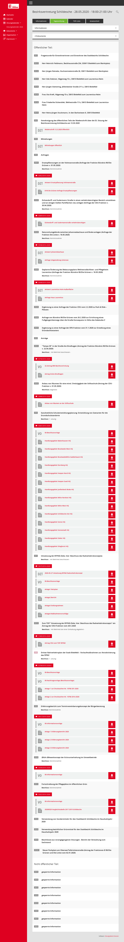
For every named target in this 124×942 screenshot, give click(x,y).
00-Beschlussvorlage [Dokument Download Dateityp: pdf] (52, 433)
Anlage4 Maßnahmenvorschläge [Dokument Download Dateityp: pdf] (56, 614)
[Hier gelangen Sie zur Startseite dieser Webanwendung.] (13, 6)
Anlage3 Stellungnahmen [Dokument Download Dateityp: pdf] (54, 606)
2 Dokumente (40, 36)
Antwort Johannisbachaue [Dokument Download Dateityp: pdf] (54, 252)
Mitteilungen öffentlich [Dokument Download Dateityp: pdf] (53, 145)
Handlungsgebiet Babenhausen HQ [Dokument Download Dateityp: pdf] (58, 441)
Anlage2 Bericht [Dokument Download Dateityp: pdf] (50, 597)
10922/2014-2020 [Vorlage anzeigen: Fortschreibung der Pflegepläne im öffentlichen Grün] (44, 794)
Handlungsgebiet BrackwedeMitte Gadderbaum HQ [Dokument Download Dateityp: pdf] (64, 457)
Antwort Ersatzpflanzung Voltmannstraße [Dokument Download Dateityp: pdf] (60, 183)
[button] (13, 23)
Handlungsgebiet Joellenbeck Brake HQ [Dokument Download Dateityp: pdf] (59, 489)
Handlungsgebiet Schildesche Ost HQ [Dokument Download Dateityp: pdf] (58, 514)
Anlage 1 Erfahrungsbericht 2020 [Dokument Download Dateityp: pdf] (57, 732)
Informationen (41, 21)
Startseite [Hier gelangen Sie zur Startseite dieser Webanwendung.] (8, 15)
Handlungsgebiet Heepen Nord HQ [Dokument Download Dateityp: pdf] (58, 473)
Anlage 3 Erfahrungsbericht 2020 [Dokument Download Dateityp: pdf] (57, 748)
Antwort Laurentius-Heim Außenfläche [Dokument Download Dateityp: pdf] (59, 289)
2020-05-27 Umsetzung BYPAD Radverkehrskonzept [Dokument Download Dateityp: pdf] (63, 573)
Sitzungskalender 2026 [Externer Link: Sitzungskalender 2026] (14, 27)
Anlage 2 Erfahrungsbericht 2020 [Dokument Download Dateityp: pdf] (57, 740)
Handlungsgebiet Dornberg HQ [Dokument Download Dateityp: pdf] (56, 465)
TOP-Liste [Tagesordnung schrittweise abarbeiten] (76, 21)
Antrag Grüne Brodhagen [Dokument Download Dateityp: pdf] (54, 374)
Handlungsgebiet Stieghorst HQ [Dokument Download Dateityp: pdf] (56, 546)
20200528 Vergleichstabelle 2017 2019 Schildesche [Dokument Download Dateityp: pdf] (63, 809)
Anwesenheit (94, 21)
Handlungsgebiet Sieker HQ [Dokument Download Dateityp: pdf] (55, 538)
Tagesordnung (59, 21)
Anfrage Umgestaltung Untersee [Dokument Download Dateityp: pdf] (56, 260)
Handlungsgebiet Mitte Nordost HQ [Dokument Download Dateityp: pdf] (58, 498)
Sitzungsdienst (112, 936)
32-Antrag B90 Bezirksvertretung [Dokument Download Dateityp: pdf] (57, 366)
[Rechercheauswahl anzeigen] (117, 12)
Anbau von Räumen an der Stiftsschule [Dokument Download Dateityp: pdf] (59, 403)
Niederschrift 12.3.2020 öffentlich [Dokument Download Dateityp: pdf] (57, 129)
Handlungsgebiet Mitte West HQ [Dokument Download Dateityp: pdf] (57, 506)
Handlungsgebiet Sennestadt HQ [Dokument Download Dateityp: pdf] (57, 530)
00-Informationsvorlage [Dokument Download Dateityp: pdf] (53, 723)
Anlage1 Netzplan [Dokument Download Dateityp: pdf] (51, 589)
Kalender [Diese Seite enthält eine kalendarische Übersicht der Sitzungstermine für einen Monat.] (8, 19)
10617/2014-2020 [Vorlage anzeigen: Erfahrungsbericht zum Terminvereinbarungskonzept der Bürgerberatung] (44, 716)
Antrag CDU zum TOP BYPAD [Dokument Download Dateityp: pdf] (55, 643)
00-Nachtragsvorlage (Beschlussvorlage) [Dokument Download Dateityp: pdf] (59, 680)
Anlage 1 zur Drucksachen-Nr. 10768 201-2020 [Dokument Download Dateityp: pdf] (61, 689)
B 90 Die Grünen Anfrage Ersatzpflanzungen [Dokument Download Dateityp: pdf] (61, 191)
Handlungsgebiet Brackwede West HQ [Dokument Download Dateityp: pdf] (59, 449)
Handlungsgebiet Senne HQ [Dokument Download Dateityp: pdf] (55, 522)
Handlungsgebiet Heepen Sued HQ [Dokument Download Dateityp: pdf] (57, 481)
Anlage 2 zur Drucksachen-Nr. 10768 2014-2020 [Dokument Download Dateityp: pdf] (62, 697)
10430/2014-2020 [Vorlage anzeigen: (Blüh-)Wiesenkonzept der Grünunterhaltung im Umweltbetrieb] (44, 768)
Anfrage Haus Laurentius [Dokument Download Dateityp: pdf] (54, 298)
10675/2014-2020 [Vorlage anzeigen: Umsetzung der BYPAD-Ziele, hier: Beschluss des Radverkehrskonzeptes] (44, 566)
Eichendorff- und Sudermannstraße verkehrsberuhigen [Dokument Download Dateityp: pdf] (65, 223)
